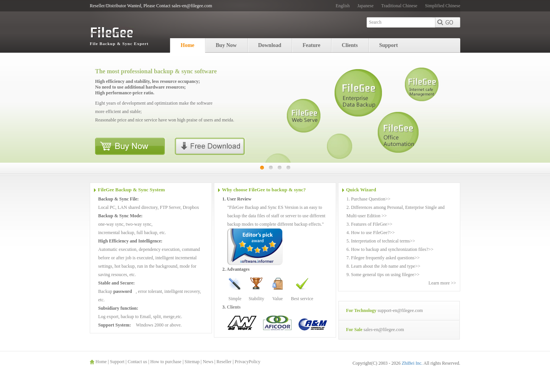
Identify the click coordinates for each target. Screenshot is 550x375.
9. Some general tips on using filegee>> (382, 274)
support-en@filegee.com (400, 310)
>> (388, 199)
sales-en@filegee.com (384, 329)
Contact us (137, 361)
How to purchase (165, 361)
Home (187, 45)
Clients (350, 45)
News (208, 361)
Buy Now (226, 45)
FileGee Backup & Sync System (131, 189)
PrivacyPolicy (247, 361)
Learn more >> (442, 283)
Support (388, 45)
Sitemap (191, 361)
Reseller (224, 361)
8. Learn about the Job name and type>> (383, 266)
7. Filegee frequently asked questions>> (383, 257)
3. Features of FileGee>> (369, 224)
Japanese (365, 5)
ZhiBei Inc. (413, 363)
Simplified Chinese (442, 5)
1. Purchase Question (365, 199)
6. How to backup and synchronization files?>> (390, 249)
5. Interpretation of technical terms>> (380, 241)
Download (269, 45)
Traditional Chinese (399, 5)
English (343, 5)
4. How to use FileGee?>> (370, 232)
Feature (311, 45)
